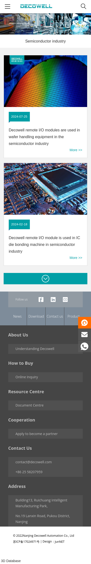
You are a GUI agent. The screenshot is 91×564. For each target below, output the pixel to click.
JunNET (60, 541)
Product (73, 316)
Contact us (55, 316)
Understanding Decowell (35, 348)
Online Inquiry (27, 377)
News (17, 316)
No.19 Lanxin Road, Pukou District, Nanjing (43, 519)
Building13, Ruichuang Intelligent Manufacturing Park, (41, 503)
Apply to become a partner (37, 433)
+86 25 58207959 (29, 472)
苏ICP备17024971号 (26, 541)
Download (36, 316)
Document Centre (30, 405)
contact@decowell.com (34, 462)
